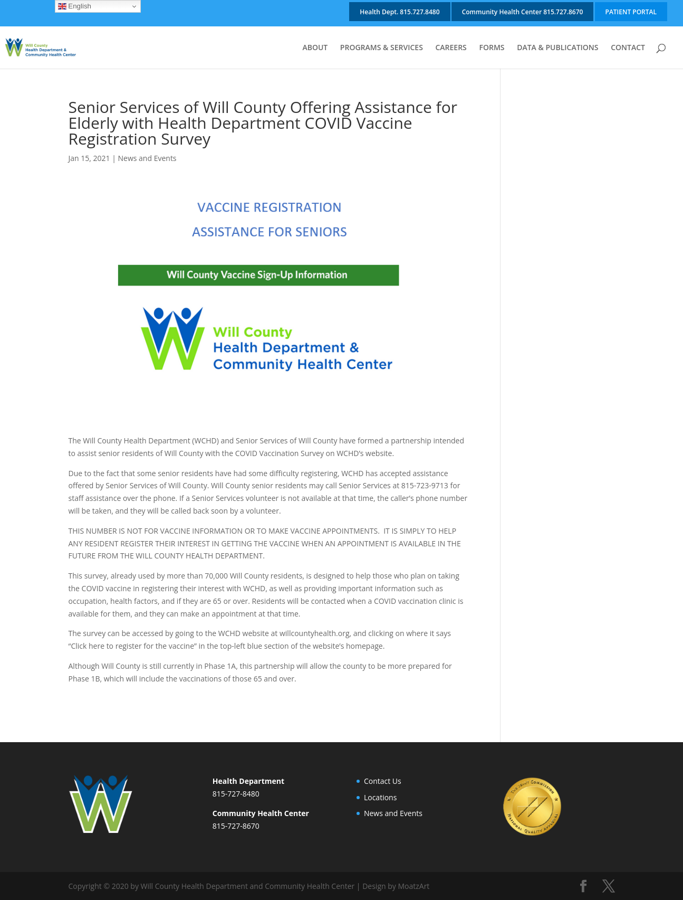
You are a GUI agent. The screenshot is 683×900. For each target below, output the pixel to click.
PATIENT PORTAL (631, 11)
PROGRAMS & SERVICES (381, 48)
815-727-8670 (236, 826)
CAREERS (450, 48)
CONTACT (628, 48)
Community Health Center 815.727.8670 (522, 11)
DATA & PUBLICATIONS (557, 48)
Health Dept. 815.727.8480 (399, 11)
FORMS (491, 48)
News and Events (147, 158)
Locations (380, 797)
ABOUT (315, 48)
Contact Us (382, 781)
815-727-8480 (236, 794)
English (74, 6)
